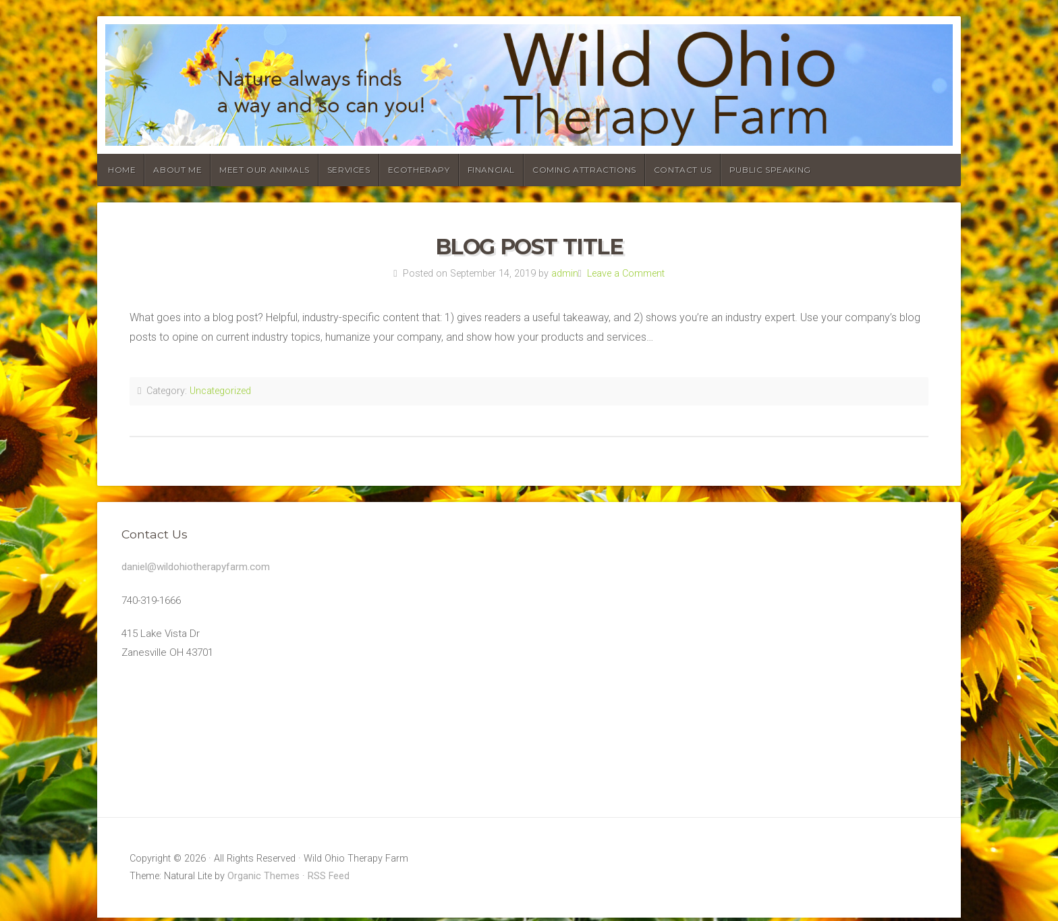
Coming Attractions (584, 170)
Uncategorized (220, 391)
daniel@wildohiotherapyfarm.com (199, 567)
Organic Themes (263, 879)
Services (348, 170)
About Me (177, 170)
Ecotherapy (419, 170)
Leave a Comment (626, 273)
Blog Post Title (529, 246)
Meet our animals (264, 170)
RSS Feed (329, 879)
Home (122, 170)
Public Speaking (770, 170)
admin (564, 273)
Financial (491, 170)
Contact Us (683, 170)
